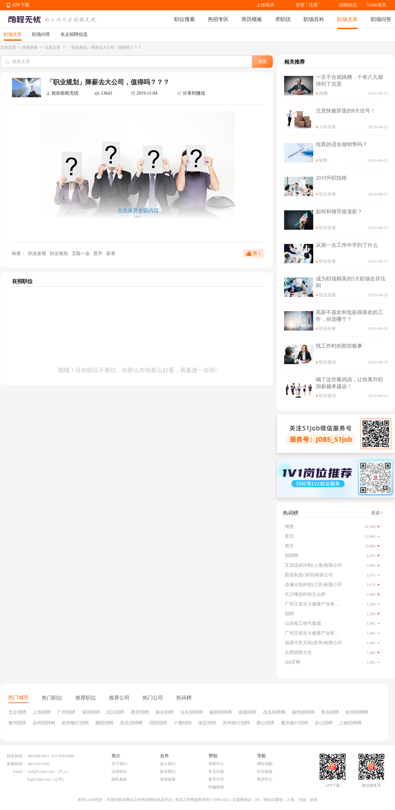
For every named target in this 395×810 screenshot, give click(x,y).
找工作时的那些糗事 (339, 346)
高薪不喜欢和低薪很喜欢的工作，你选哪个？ (349, 316)
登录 (299, 5)
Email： (19, 771)
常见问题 (216, 771)
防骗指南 (216, 787)
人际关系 (327, 126)
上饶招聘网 (350, 723)
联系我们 (168, 771)
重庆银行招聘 (294, 723)
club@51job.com (40, 771)
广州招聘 (66, 712)
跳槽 (323, 93)
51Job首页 (377, 5)
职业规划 (59, 253)
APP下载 (20, 5)
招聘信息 (348, 5)
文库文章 (8, 47)
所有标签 (30, 47)
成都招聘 (247, 712)
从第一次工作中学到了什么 (347, 245)
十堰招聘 (183, 723)
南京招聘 (164, 712)
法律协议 (119, 771)
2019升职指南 (331, 178)
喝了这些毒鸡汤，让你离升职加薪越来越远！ (349, 383)
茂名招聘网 (274, 712)
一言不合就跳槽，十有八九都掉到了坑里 (349, 80)
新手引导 (216, 779)
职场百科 (314, 19)
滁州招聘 (17, 723)
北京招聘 (17, 712)
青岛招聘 (330, 712)
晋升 (98, 253)
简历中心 (264, 779)
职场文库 (347, 19)
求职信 (283, 19)
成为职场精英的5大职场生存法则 (351, 282)
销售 (323, 160)
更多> (377, 512)
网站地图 (264, 764)
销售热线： (16, 756)
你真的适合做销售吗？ (342, 144)
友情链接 (168, 779)
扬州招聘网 (303, 712)
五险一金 (81, 253)
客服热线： (16, 764)
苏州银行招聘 (236, 723)
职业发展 (37, 253)
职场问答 (381, 19)
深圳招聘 (91, 712)
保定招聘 (207, 723)
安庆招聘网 (131, 723)
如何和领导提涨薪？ (339, 211)
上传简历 (265, 5)
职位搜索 (184, 19)
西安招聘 (140, 712)
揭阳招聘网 (220, 712)
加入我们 (168, 764)
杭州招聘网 (357, 712)
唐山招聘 (265, 723)
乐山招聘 (324, 723)
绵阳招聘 (158, 723)
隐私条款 (119, 779)
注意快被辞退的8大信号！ (345, 110)
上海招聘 (42, 712)
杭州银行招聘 (75, 723)
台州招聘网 (44, 723)
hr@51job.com (39, 779)
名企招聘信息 (74, 34)
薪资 (110, 253)
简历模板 (251, 19)
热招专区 (218, 19)
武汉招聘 (115, 712)
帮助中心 (216, 764)
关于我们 (119, 764)
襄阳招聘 (104, 723)
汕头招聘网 (191, 712)
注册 (313, 5)
